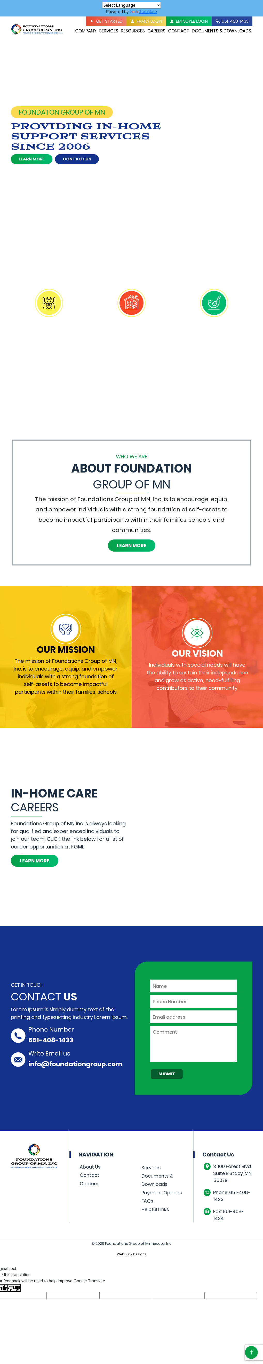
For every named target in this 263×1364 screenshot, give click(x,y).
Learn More (32, 159)
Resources (133, 31)
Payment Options (161, 1192)
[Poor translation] (14, 1288)
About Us (90, 1167)
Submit (166, 1074)
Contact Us (77, 159)
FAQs (147, 1201)
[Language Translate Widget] (131, 5)
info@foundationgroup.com (75, 1064)
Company (86, 31)
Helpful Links (155, 1209)
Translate (143, 11)
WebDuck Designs (131, 1254)
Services (108, 31)
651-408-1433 (50, 1040)
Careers (156, 31)
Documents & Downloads (221, 31)
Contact (178, 31)
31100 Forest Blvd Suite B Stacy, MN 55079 (232, 1173)
